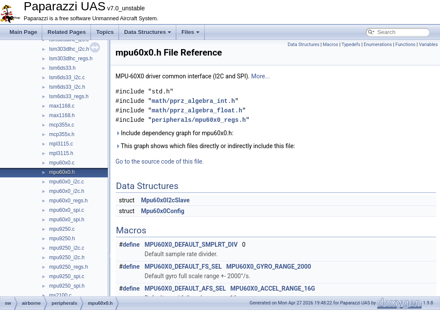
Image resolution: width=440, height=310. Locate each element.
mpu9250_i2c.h (66, 257)
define (131, 244)
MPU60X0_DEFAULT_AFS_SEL (185, 288)
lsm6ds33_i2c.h (67, 87)
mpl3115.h (61, 153)
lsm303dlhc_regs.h (71, 59)
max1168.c (62, 106)
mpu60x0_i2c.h (66, 191)
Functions (405, 44)
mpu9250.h (62, 239)
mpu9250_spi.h (66, 286)
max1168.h (62, 115)
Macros (330, 44)
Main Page (23, 32)
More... (260, 76)
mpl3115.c (61, 144)
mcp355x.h (62, 134)
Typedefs (351, 44)
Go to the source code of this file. (159, 161)
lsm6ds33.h (62, 68)
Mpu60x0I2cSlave (165, 200)
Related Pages (66, 32)
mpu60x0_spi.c (66, 210)
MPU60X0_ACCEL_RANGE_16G (272, 288)
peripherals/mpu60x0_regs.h (199, 120)
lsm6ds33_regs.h (68, 96)
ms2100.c (60, 295)
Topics (105, 32)
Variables (428, 44)
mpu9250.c (62, 229)
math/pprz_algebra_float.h (197, 110)
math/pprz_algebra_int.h (193, 101)
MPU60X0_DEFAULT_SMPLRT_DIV (191, 244)
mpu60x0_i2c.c (66, 182)
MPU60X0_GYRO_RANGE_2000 (268, 266)
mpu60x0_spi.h (66, 220)
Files (190, 32)
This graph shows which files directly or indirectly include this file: (205, 146)
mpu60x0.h (62, 172)
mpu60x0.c (62, 163)
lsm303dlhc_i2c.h (69, 49)
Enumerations (378, 44)
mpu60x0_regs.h (68, 201)
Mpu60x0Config (162, 211)
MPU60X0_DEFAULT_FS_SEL (183, 266)
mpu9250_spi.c (66, 276)
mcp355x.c (61, 125)
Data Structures (147, 32)
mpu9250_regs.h (68, 267)
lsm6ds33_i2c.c (67, 77)
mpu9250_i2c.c (66, 248)
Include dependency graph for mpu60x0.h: (174, 133)
